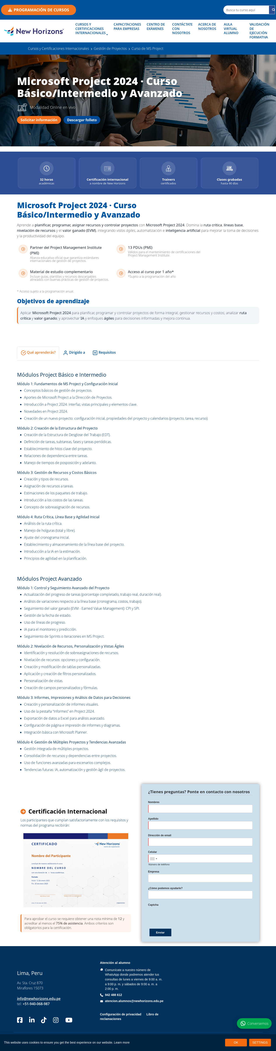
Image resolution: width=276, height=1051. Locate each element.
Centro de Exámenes (156, 26)
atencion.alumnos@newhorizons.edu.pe (134, 1001)
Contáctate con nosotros (182, 28)
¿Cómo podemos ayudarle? (165, 888)
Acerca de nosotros (207, 26)
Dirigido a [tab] (74, 353)
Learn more (122, 1042)
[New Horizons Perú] (34, 31)
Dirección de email (159, 836)
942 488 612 (113, 995)
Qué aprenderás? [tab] (38, 353)
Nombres (154, 802)
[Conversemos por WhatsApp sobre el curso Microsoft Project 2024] (254, 1023)
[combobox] (153, 859)
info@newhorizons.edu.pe (39, 999)
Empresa (153, 872)
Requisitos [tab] (104, 353)
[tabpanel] (138, 572)
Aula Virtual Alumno (231, 28)
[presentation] (181, 916)
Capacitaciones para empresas (127, 26)
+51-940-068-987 (36, 1004)
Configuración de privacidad (120, 1014)
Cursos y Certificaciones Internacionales (90, 28)
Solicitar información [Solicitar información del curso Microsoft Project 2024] (39, 120)
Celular (152, 852)
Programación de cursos (38, 9)
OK (236, 1042)
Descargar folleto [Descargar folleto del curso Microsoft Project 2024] (82, 120)
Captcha (153, 905)
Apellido (153, 819)
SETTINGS (260, 1042)
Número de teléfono (159, 865)
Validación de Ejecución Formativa (259, 30)
